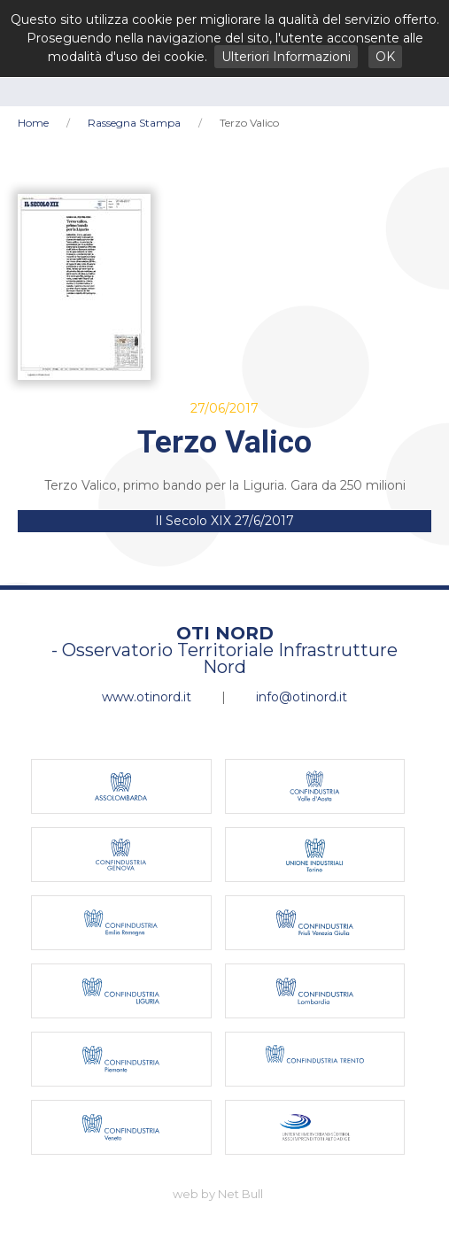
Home (33, 122)
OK (385, 57)
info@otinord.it (301, 697)
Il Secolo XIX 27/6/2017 (224, 521)
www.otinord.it (146, 697)
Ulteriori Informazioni (286, 57)
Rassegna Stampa (134, 122)
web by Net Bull (218, 1194)
